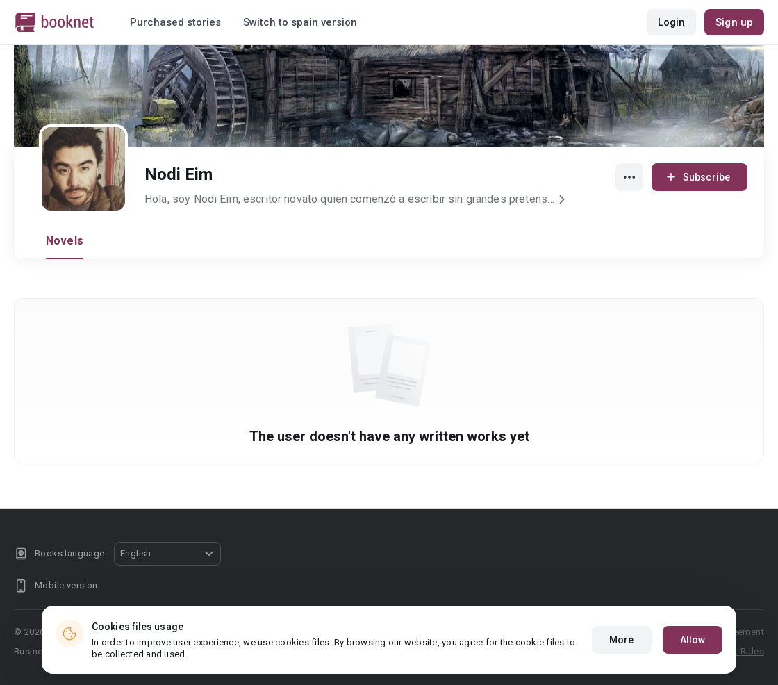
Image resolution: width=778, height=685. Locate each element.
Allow (693, 639)
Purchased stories (175, 22)
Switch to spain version (300, 22)
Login (672, 22)
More (621, 639)
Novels (64, 240)
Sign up (734, 22)
